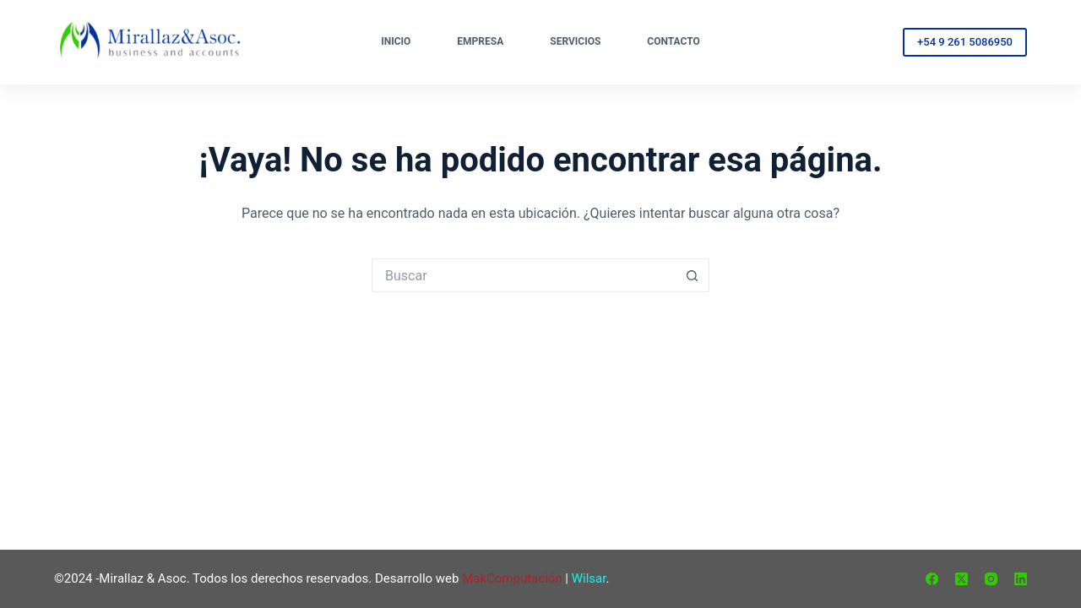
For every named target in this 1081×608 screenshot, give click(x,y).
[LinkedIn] (1020, 579)
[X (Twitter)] (961, 579)
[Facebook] (932, 579)
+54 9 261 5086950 (965, 41)
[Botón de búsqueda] (692, 275)
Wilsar (589, 578)
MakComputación (512, 578)
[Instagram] (991, 579)
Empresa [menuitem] (480, 41)
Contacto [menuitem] (673, 41)
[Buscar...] (524, 275)
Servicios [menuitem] (575, 41)
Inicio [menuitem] (395, 41)
